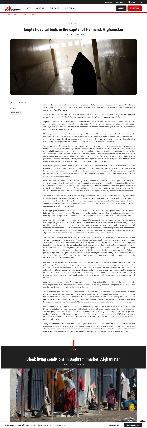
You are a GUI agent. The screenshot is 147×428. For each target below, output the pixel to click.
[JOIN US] (121, 8)
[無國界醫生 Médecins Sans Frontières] (13, 8)
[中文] (140, 2)
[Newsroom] (109, 2)
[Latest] (28, 8)
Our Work (55, 8)
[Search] (132, 2)
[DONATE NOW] (135, 8)
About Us (41, 8)
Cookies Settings (114, 425)
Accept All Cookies (132, 425)
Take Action (71, 8)
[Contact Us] (120, 2)
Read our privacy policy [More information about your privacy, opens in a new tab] (58, 425)
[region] (73, 425)
